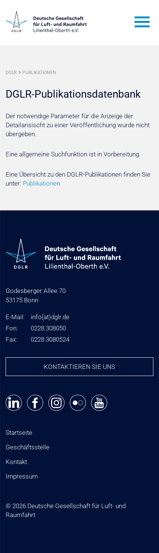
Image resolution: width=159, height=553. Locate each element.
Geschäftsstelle (28, 447)
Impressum (22, 476)
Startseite (19, 432)
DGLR (11, 72)
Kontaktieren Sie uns (79, 366)
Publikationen (39, 72)
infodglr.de (50, 317)
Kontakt (16, 461)
